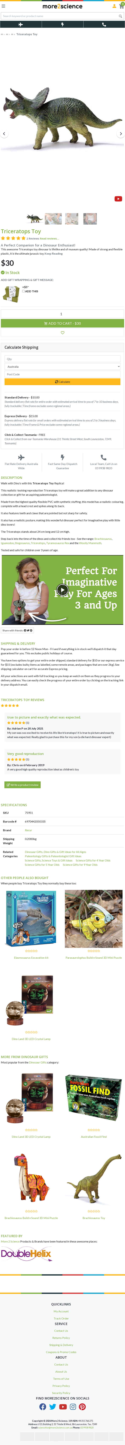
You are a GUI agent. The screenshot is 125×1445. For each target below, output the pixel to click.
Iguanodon (7, 543)
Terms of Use (61, 1378)
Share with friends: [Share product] (17, 630)
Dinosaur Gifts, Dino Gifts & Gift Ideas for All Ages (55, 851)
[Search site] (120, 15)
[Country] (62, 366)
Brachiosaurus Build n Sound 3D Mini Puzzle (31, 1218)
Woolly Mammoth (90, 543)
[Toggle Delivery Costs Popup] (21, 24)
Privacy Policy (61, 1385)
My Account (61, 1311)
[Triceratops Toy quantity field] (62, 314)
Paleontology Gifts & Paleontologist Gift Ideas (53, 856)
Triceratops (38, 543)
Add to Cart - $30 (62, 323)
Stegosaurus (22, 543)
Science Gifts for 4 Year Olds (93, 860)
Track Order (61, 1318)
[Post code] (62, 374)
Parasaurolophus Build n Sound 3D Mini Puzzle (94, 957)
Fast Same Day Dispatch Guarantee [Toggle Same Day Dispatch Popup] (62, 462)
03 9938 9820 (87, 1427)
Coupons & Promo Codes (61, 1352)
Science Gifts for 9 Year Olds (80, 864)
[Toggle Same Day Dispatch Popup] (62, 24)
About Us (61, 1371)
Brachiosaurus (103, 538)
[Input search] (59, 15)
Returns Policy (61, 1337)
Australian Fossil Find (94, 1136)
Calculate (62, 381)
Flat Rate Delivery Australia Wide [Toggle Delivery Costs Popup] (21, 462)
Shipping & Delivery (61, 1344)
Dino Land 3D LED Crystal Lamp (31, 1038)
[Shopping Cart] (121, 6)
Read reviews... (49, 238)
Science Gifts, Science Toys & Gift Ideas (48, 860)
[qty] (62, 358)
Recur (28, 830)
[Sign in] (114, 6)
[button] (62, 332)
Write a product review (22, 784)
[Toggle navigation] (3, 6)
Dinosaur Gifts (38, 1062)
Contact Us (61, 1330)
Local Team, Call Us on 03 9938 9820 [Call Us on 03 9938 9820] (103, 462)
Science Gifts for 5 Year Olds (42, 864)
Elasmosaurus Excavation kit (31, 957)
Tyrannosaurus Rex (57, 543)
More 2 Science (10, 1241)
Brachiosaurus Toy (94, 1218)
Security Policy (61, 1393)
